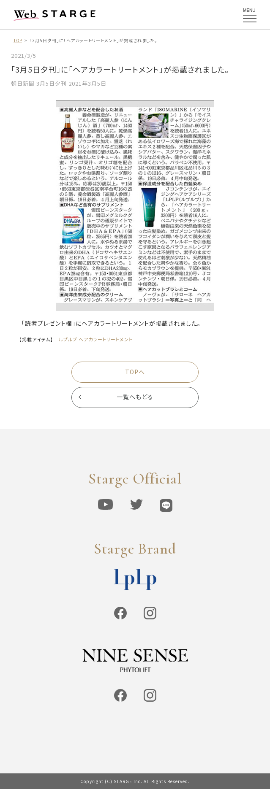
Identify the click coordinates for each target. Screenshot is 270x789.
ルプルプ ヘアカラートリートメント (96, 339)
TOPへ (135, 371)
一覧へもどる (135, 397)
